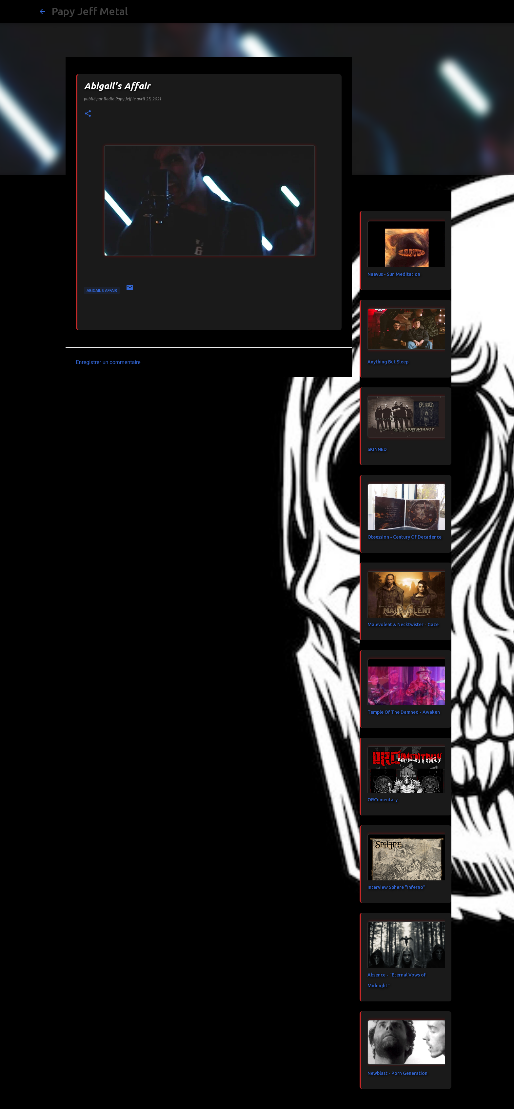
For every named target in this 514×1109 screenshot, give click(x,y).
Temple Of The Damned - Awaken (403, 712)
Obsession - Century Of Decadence (404, 537)
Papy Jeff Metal (89, 11)
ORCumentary (382, 799)
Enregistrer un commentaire (108, 362)
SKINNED (377, 449)
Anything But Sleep (387, 361)
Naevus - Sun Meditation (393, 274)
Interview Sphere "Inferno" (396, 887)
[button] (88, 114)
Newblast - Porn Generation (397, 1073)
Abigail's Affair (102, 290)
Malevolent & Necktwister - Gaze (403, 624)
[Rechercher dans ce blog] (441, 11)
